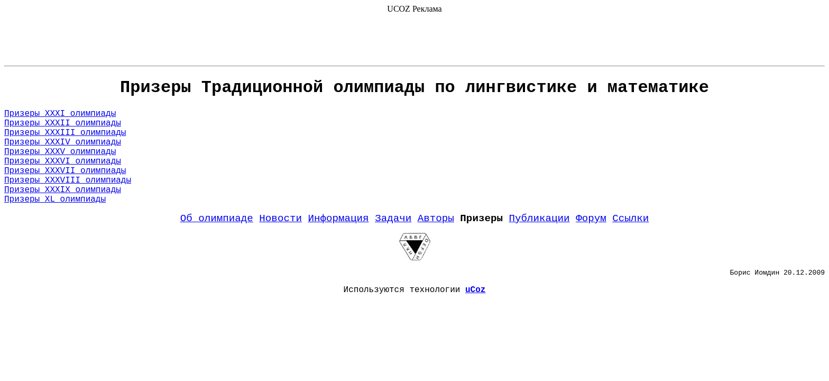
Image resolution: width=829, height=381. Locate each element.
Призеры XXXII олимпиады (62, 123)
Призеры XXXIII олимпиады (65, 133)
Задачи (393, 218)
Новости (280, 218)
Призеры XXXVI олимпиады (62, 161)
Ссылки (630, 218)
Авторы (436, 218)
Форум (591, 218)
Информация (338, 218)
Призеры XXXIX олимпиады (62, 190)
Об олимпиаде (216, 218)
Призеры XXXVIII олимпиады (67, 180)
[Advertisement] (414, 37)
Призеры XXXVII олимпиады (65, 171)
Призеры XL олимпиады (55, 199)
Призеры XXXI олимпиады (60, 114)
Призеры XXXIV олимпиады (62, 142)
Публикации (539, 218)
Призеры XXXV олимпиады (60, 152)
